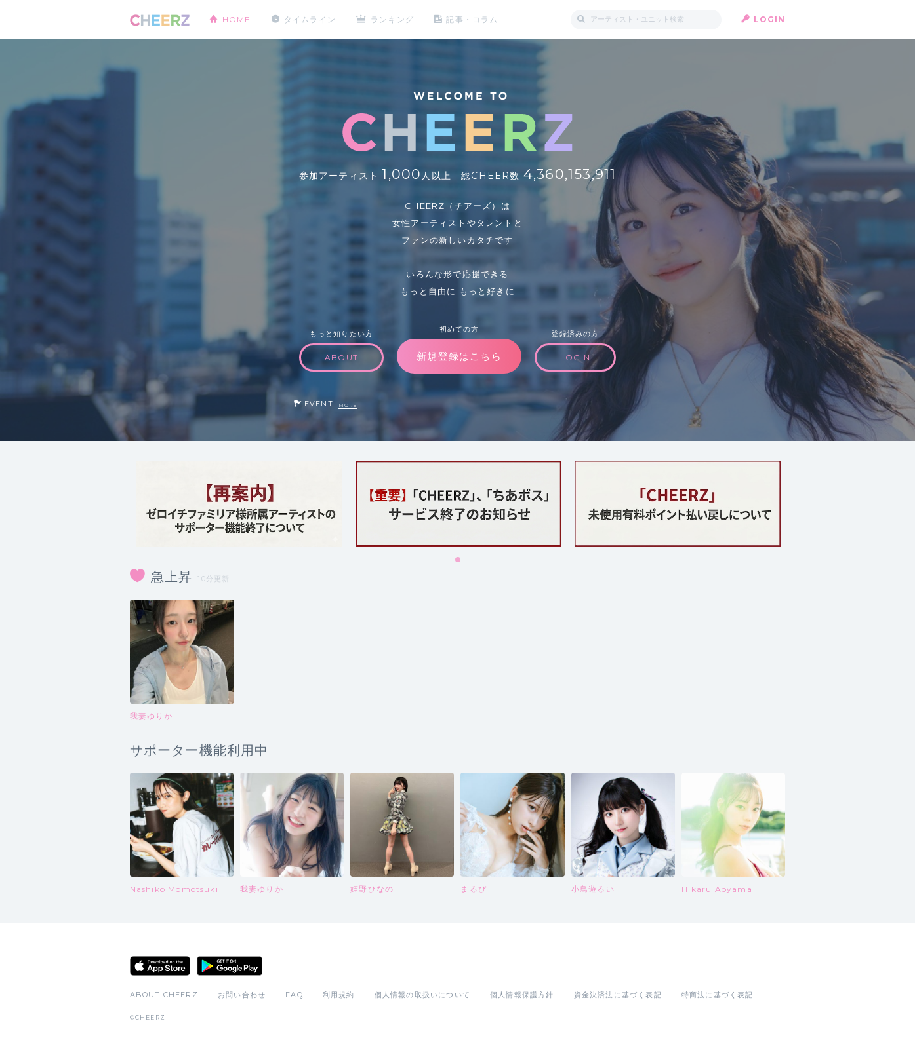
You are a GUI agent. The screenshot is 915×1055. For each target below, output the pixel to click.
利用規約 (339, 994)
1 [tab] (458, 560)
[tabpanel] (239, 504)
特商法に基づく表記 (717, 994)
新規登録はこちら (459, 356)
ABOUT (341, 357)
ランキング (392, 19)
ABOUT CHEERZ (164, 994)
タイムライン (310, 19)
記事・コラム (472, 19)
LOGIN (770, 19)
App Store (160, 966)
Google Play (229, 966)
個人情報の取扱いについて (422, 994)
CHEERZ (160, 20)
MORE (347, 405)
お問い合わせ (242, 994)
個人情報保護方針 (522, 994)
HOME (236, 19)
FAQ (294, 994)
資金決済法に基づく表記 (618, 994)
